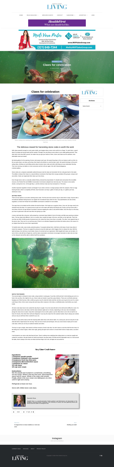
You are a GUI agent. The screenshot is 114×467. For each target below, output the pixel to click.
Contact (60, 15)
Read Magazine (32, 15)
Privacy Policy (41, 448)
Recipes (62, 68)
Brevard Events (47, 15)
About (32, 448)
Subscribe (70, 15)
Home (21, 15)
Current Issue (16, 448)
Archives (25, 448)
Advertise (82, 15)
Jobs (93, 15)
